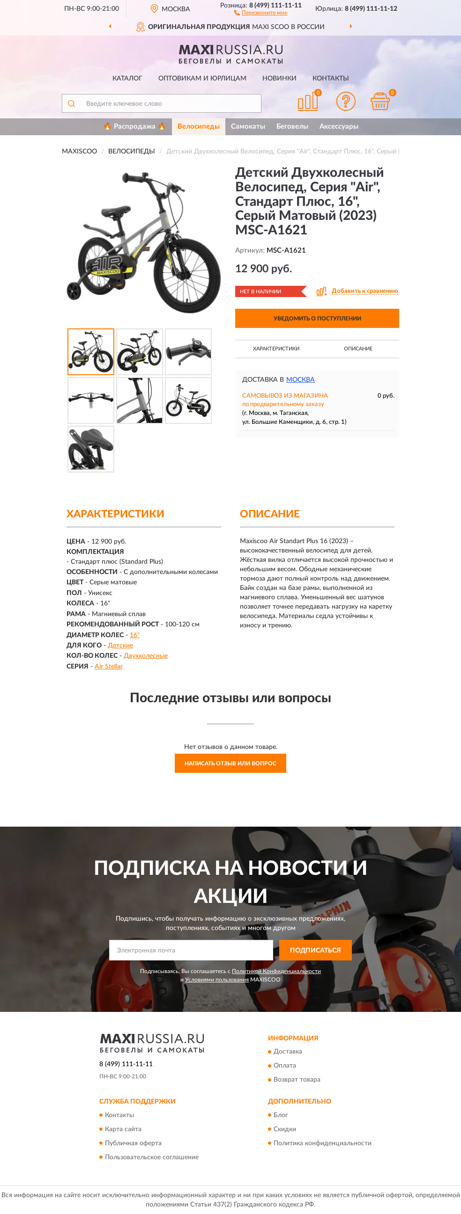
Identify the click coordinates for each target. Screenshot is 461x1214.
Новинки (279, 78)
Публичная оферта (133, 1143)
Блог (281, 1115)
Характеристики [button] (276, 348)
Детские (120, 645)
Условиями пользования (217, 979)
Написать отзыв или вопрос (230, 763)
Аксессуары (339, 126)
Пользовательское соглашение (152, 1157)
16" (135, 635)
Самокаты (248, 126)
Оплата (285, 1066)
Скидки (285, 1129)
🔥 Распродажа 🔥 (134, 126)
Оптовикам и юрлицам (202, 78)
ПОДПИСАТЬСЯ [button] (315, 950)
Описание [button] (358, 348)
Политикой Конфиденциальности (276, 971)
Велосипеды (199, 126)
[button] (260, 12)
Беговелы (292, 126)
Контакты (330, 78)
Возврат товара (297, 1080)
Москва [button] (300, 380)
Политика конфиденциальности (323, 1143)
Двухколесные (146, 656)
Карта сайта (123, 1129)
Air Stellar (109, 666)
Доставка (288, 1052)
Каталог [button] (127, 78)
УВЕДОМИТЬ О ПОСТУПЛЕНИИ (317, 318)
